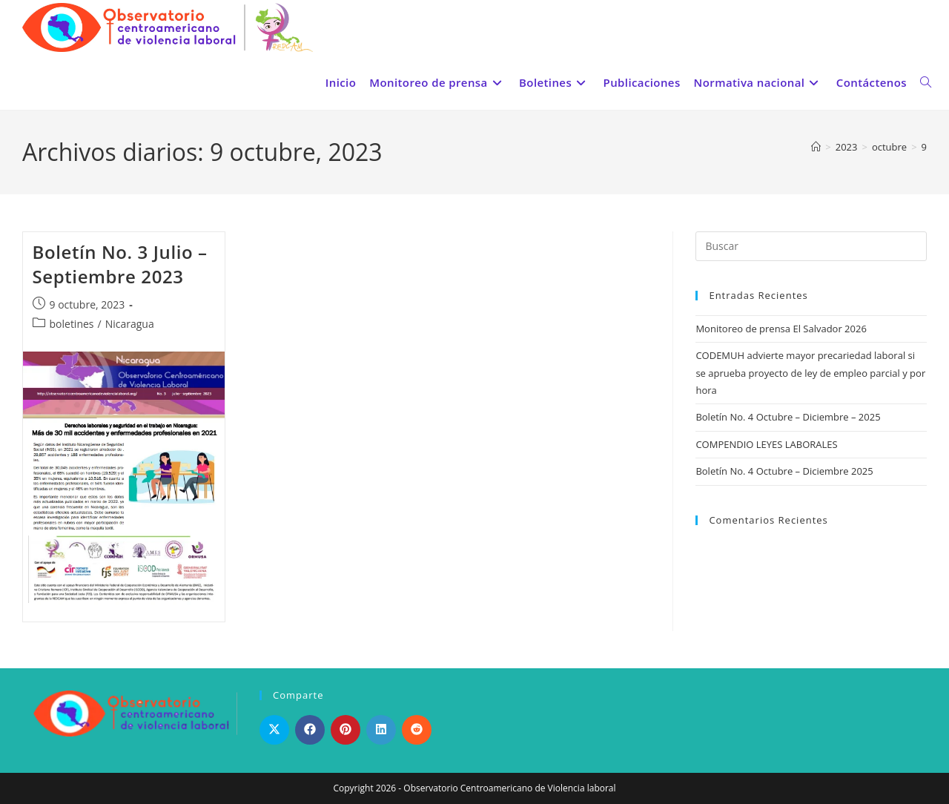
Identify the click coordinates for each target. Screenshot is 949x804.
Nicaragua (129, 324)
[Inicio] (816, 147)
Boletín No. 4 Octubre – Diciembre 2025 (784, 471)
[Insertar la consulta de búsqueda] (811, 246)
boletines (72, 324)
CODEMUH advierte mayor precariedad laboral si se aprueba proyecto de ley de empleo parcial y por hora (810, 373)
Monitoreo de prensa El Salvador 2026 (780, 328)
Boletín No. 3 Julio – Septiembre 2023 (120, 264)
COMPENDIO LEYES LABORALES (766, 444)
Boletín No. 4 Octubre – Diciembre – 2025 (787, 417)
